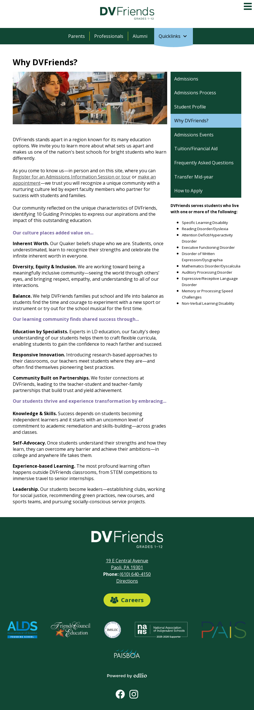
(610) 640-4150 (135, 574)
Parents (76, 36)
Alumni (140, 36)
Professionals (108, 36)
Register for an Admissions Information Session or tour (72, 177)
